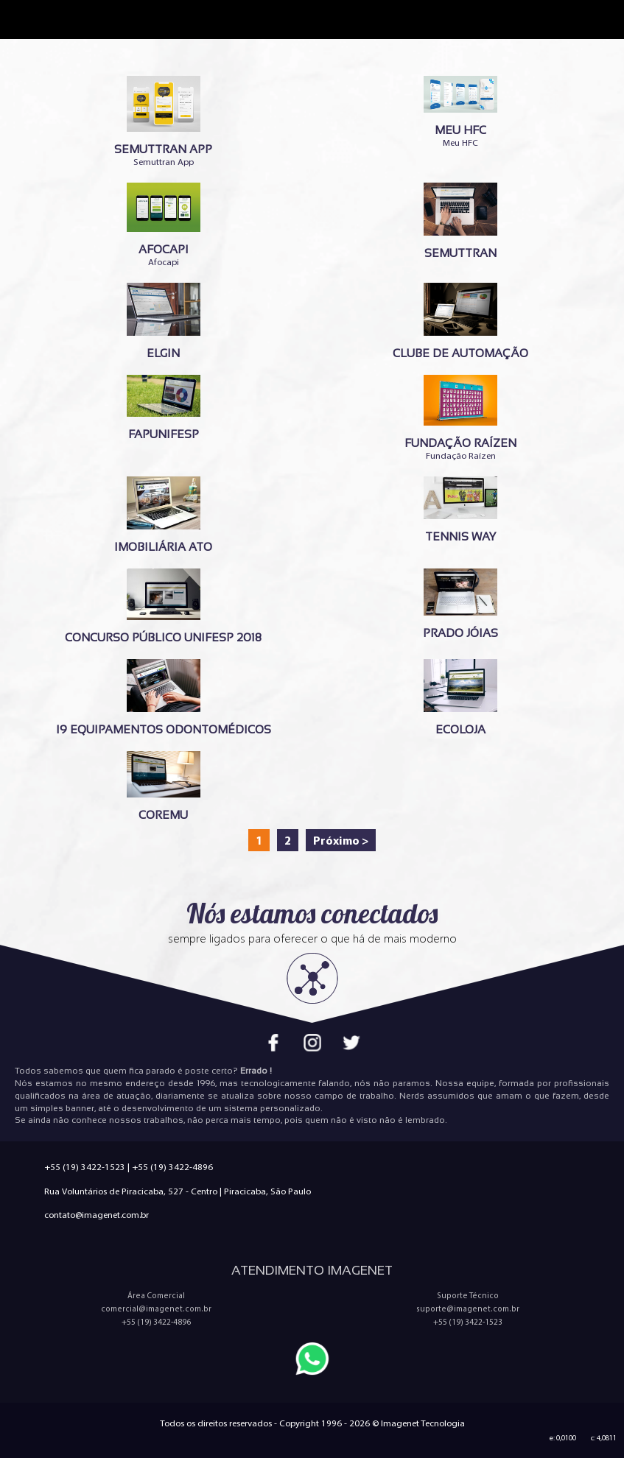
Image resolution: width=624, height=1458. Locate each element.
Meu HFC (461, 112)
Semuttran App (163, 121)
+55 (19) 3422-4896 (172, 1166)
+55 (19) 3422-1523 (84, 1166)
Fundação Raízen (461, 418)
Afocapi (163, 225)
